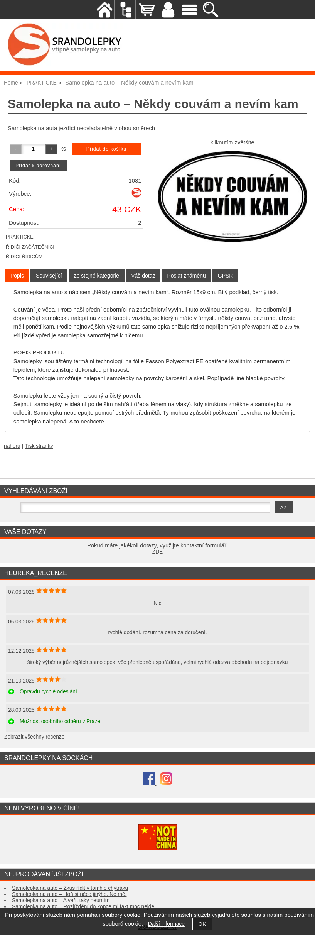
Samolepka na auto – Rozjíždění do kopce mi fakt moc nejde (83, 907)
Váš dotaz (143, 276)
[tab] (17, 275)
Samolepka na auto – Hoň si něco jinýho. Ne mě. (69, 894)
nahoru (12, 446)
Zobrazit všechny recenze (34, 737)
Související (49, 276)
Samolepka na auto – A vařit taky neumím (60, 900)
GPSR (225, 276)
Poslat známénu (186, 276)
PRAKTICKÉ (20, 237)
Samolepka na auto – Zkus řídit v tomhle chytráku (70, 888)
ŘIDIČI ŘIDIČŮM (24, 256)
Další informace (166, 924)
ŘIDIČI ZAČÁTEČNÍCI (30, 247)
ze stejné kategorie (97, 276)
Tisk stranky (39, 446)
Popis (17, 276)
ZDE (157, 552)
